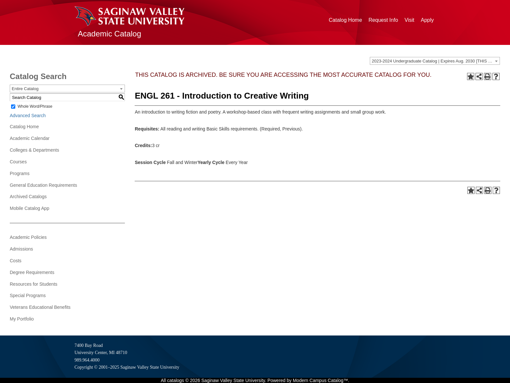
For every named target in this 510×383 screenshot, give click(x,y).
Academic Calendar (29, 138)
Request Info (383, 20)
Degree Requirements (32, 272)
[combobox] (435, 61)
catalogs (175, 380)
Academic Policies (28, 237)
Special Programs (28, 295)
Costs (15, 260)
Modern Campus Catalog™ (320, 380)
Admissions (21, 249)
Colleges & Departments (34, 150)
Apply (427, 20)
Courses (18, 161)
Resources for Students (33, 284)
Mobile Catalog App (29, 208)
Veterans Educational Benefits (40, 307)
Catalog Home (345, 20)
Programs (20, 173)
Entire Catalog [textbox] (25, 88)
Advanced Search (28, 115)
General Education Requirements (43, 185)
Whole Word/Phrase (35, 106)
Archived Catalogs (28, 196)
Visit (409, 20)
